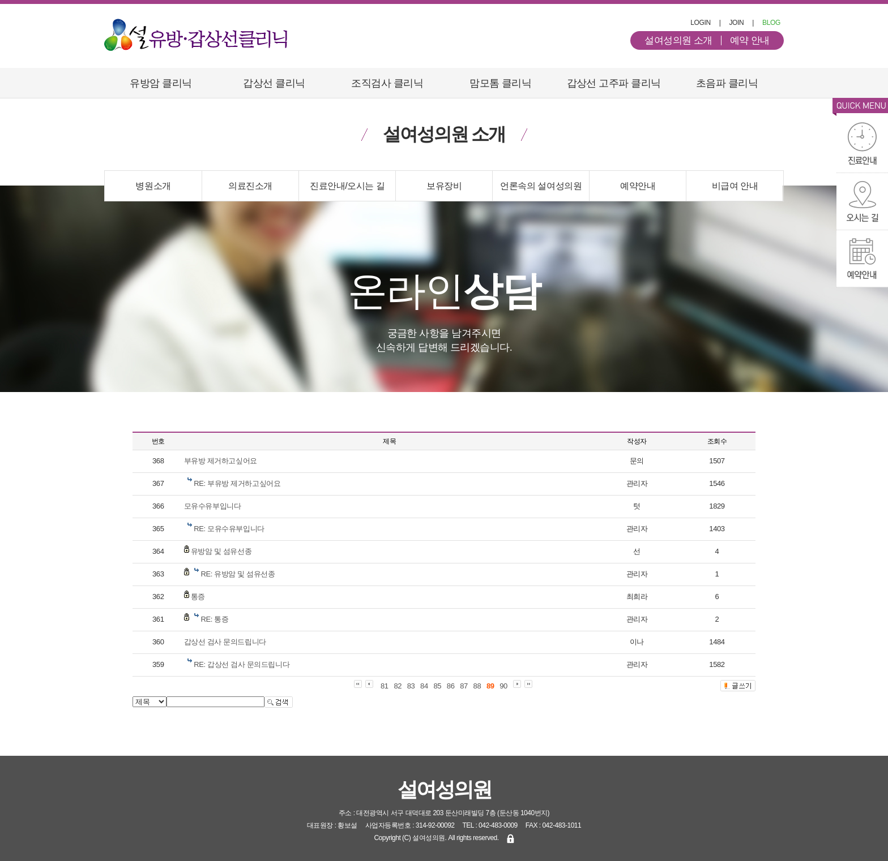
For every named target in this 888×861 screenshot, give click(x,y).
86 (451, 686)
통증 (198, 596)
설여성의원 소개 (678, 40)
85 (437, 686)
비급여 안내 (735, 186)
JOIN (736, 23)
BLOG (771, 23)
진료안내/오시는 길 (347, 186)
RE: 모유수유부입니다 (229, 528)
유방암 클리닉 (160, 83)
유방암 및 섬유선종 (221, 551)
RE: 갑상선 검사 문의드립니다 (241, 664)
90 (503, 686)
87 (464, 686)
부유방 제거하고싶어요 (220, 461)
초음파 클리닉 (727, 83)
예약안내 (637, 186)
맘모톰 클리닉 (500, 83)
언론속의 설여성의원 (541, 186)
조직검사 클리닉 (387, 83)
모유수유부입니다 (212, 506)
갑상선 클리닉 (274, 83)
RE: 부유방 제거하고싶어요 (237, 483)
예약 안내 (750, 40)
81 (384, 686)
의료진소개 (250, 186)
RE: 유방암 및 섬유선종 (238, 574)
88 (477, 686)
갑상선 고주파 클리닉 (614, 83)
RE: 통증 (215, 619)
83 (411, 686)
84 (424, 686)
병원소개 (152, 186)
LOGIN (700, 23)
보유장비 (444, 186)
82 (398, 686)
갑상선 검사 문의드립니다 (225, 642)
